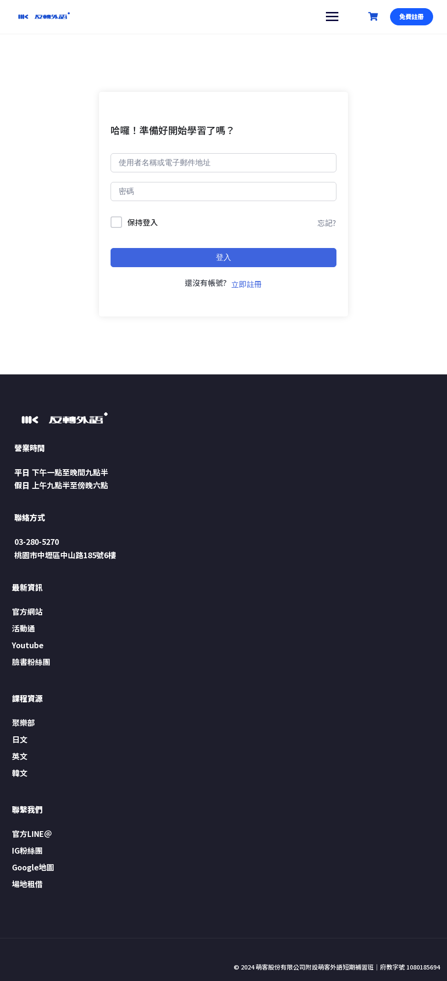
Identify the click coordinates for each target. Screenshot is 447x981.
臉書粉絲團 (31, 661)
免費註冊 (411, 16)
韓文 (19, 772)
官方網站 (27, 611)
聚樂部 (23, 722)
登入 (223, 257)
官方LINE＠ (32, 833)
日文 (19, 739)
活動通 (23, 628)
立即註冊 (246, 284)
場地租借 (27, 884)
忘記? (326, 222)
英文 (19, 756)
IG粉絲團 (27, 850)
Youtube (28, 645)
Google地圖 (33, 867)
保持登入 (142, 222)
